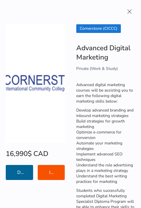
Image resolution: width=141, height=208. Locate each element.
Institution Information (57, 172)
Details (25, 172)
